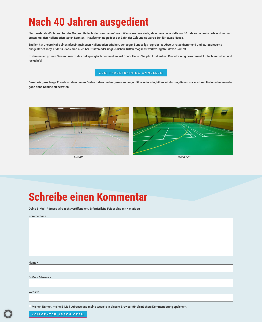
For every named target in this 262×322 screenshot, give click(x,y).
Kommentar (37, 216)
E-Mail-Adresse (40, 277)
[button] (8, 314)
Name (33, 262)
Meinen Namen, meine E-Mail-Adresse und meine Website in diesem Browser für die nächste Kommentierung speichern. (109, 306)
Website (34, 292)
